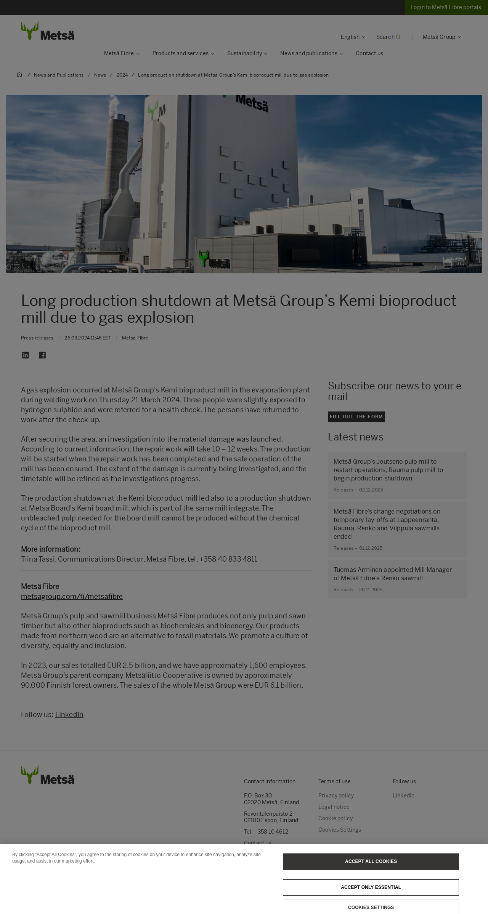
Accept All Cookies (371, 865)
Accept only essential (371, 891)
